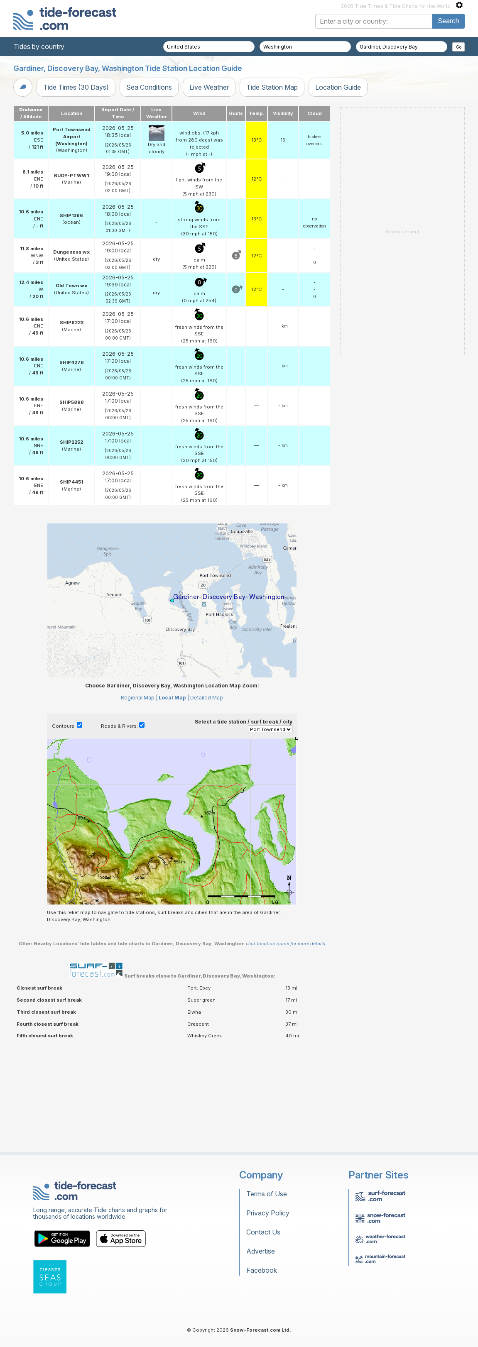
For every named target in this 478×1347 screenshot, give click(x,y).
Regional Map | (139, 697)
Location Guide (338, 87)
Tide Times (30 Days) (76, 87)
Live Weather (209, 87)
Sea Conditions (149, 87)
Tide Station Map (272, 87)
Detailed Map (206, 697)
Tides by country (39, 46)
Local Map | (174, 697)
